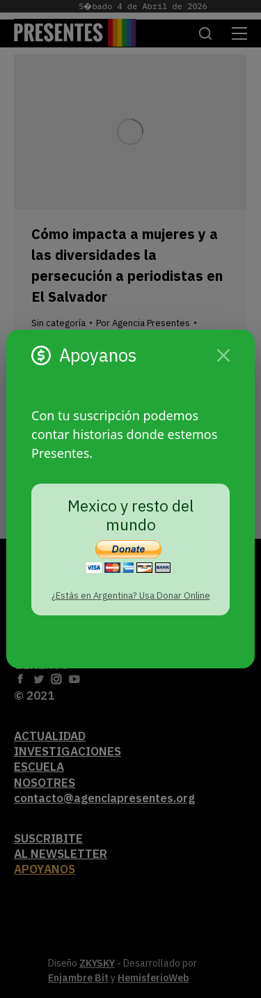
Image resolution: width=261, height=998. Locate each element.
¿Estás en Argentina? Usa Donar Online (131, 595)
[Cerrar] (223, 355)
